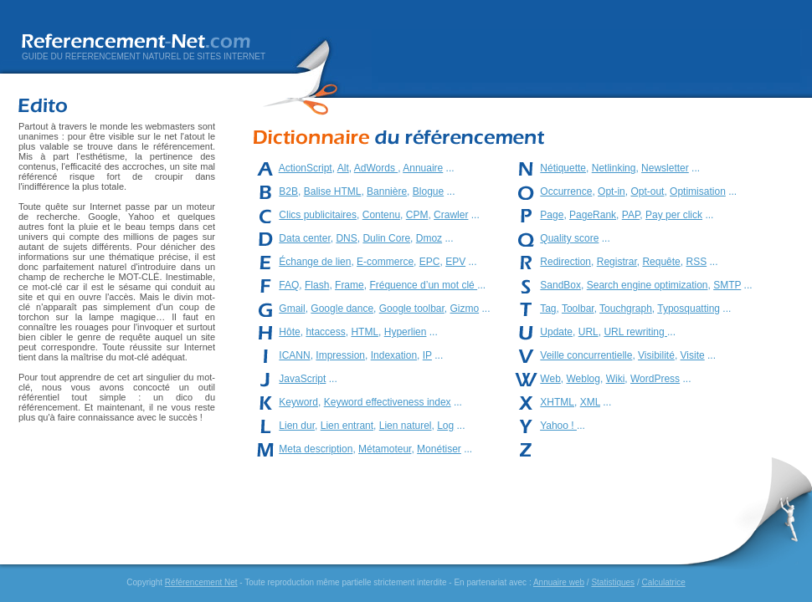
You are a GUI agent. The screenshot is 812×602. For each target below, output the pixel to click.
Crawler (451, 215)
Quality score (569, 238)
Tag (548, 308)
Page (551, 215)
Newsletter (665, 168)
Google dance (342, 308)
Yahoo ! (558, 425)
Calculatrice (663, 582)
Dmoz (429, 238)
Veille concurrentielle (586, 355)
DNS (346, 238)
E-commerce (385, 262)
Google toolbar (412, 308)
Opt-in (611, 191)
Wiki (615, 379)
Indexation (394, 355)
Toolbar (578, 308)
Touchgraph (625, 308)
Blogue (428, 191)
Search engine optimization (647, 285)
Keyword (298, 402)
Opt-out (647, 191)
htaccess (325, 332)
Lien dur (297, 425)
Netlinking (614, 168)
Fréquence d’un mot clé (423, 285)
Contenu (381, 215)
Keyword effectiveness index (387, 402)
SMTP (727, 285)
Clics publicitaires (318, 215)
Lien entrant (347, 425)
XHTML (557, 402)
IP (427, 355)
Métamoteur (384, 449)
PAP (631, 215)
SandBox (560, 285)
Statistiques (613, 582)
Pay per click (673, 215)
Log (445, 425)
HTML (364, 332)
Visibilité (656, 355)
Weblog (582, 379)
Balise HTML (333, 191)
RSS (696, 262)
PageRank (592, 215)
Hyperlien (405, 332)
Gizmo (465, 308)
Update (556, 332)
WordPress (655, 379)
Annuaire (423, 168)
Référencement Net (201, 582)
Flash (317, 285)
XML (590, 402)
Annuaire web (558, 582)
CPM (417, 215)
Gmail (292, 308)
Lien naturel (405, 425)
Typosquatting (688, 308)
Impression (340, 355)
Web (550, 379)
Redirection (565, 262)
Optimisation (698, 191)
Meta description (315, 449)
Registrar (617, 262)
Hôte (289, 332)
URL (588, 332)
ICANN (294, 355)
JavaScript (302, 379)
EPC (429, 262)
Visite (693, 355)
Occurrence (566, 191)
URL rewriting (635, 332)
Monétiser (439, 449)
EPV (455, 262)
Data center (304, 238)
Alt (343, 168)
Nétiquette (563, 168)
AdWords (376, 168)
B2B (288, 191)
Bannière (387, 191)
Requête (661, 262)
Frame (349, 285)
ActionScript (305, 168)
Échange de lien (315, 262)
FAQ (289, 285)
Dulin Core (386, 238)
